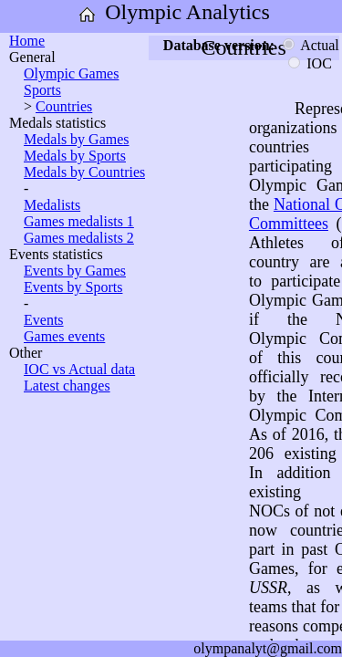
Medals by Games (77, 139)
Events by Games (75, 270)
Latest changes (67, 385)
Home (27, 40)
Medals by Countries (84, 172)
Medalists (52, 205)
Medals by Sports (75, 155)
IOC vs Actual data (79, 369)
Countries (64, 106)
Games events (64, 336)
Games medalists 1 (79, 221)
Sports (42, 90)
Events (44, 320)
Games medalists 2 (79, 237)
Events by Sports (73, 287)
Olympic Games (71, 73)
